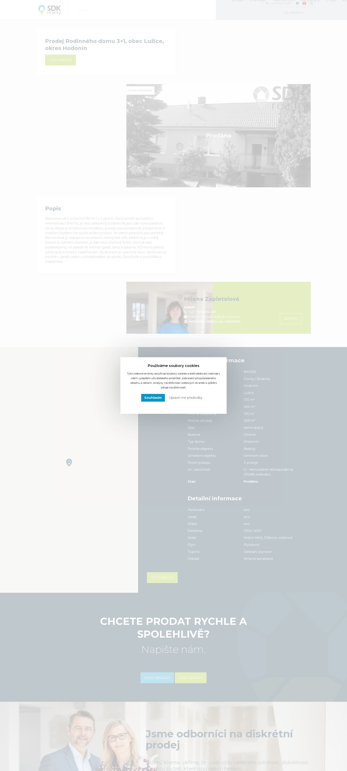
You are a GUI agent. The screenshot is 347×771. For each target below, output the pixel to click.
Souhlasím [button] (153, 398)
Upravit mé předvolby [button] (185, 398)
